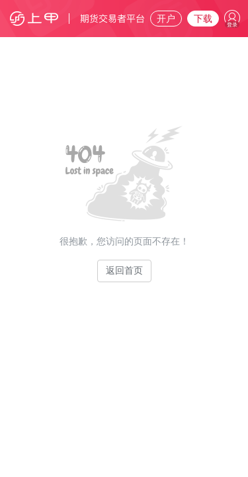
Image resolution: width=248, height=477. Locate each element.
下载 (203, 19)
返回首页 (124, 271)
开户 (166, 19)
